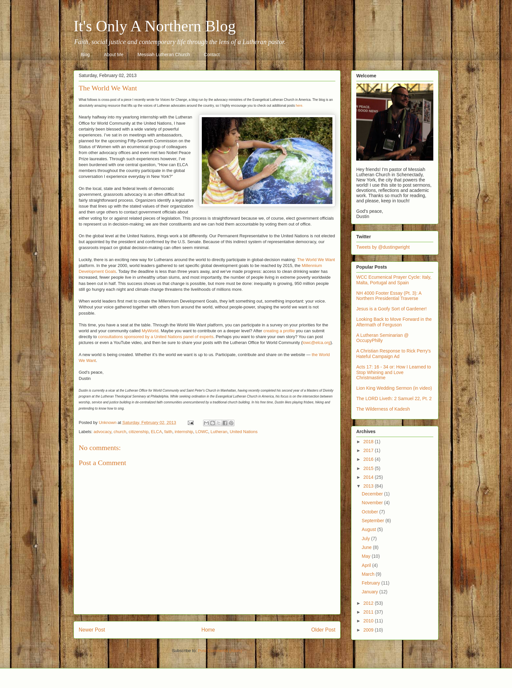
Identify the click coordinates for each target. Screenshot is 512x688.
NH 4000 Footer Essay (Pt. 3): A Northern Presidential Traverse (388, 295)
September (373, 520)
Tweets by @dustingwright (383, 247)
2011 (369, 612)
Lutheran (219, 431)
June (367, 547)
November (373, 502)
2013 (369, 486)
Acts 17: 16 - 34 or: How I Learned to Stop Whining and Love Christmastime (393, 372)
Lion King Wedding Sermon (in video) (394, 388)
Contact (211, 54)
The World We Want (316, 259)
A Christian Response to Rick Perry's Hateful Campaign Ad (393, 353)
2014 (369, 477)
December (373, 493)
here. (299, 105)
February (371, 583)
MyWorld (150, 330)
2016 (369, 459)
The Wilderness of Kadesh (383, 409)
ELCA (156, 431)
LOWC (202, 431)
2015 (369, 468)
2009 (369, 630)
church (120, 431)
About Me (113, 54)
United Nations (243, 431)
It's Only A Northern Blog (154, 26)
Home (208, 630)
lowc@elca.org (316, 342)
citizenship (139, 431)
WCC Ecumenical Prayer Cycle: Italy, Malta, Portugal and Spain (393, 279)
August (369, 529)
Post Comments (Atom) (220, 650)
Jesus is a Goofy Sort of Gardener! (391, 308)
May (367, 556)
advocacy (102, 431)
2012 (369, 603)
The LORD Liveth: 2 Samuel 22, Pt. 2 (394, 398)
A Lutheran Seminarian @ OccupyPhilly (382, 338)
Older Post (323, 630)
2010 (369, 620)
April (367, 565)
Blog (85, 54)
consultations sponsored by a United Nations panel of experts (155, 336)
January (370, 591)
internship (184, 431)
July (366, 538)
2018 (369, 441)
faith (168, 431)
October (370, 511)
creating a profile (279, 330)
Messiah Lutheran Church (163, 54)
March (369, 574)
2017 (369, 450)
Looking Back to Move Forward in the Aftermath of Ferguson (394, 322)
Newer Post (92, 630)
